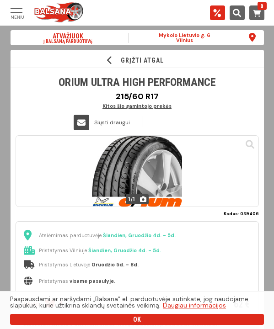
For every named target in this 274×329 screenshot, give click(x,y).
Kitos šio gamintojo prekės (137, 106)
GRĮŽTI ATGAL (137, 60)
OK (137, 319)
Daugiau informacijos (194, 305)
